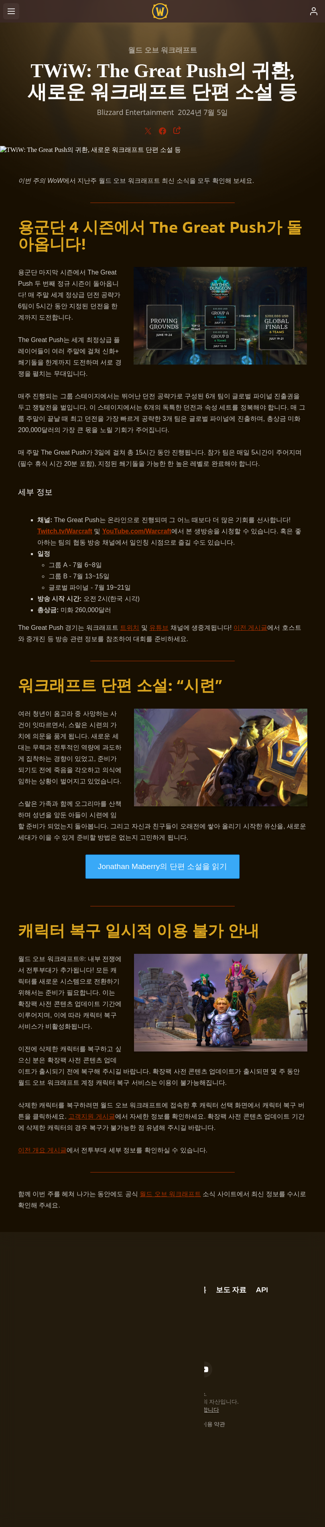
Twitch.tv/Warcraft (64, 531)
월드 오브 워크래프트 (170, 1194)
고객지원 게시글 (91, 1116)
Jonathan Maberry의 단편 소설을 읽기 (163, 866)
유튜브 (159, 627)
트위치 (129, 627)
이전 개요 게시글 (42, 1150)
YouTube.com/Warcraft (136, 531)
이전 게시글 (250, 627)
